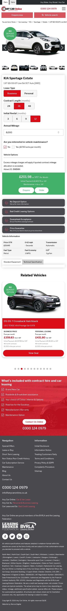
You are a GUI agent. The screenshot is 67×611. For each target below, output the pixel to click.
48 (29, 106)
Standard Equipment (12, 262)
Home (13, 22)
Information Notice (43, 450)
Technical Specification (33, 262)
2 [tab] (18, 369)
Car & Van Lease (23, 499)
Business (12, 93)
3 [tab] (22, 369)
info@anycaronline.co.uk (14, 492)
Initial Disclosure (42, 446)
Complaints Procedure (44, 467)
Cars (5, 2)
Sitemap (38, 471)
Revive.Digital (16, 604)
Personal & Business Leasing (25, 503)
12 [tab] (50, 369)
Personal (28, 93)
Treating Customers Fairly (46, 454)
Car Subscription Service (13, 463)
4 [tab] (25, 369)
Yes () (28, 147)
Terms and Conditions (44, 458)
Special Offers (8, 446)
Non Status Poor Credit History (16, 458)
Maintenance (8, 467)
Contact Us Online (34, 422)
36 (19, 106)
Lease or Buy (8, 450)
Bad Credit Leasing (26, 506)
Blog (4, 471)
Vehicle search (50, 15)
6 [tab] (31, 369)
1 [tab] (15, 369)
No (9, 147)
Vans (13, 2)
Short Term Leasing (10, 454)
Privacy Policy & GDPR (44, 463)
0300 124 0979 (49, 8)
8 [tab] (38, 369)
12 (35, 118)
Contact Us (7, 479)
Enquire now (17, 15)
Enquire (26, 190)
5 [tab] (28, 369)
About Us (6, 475)
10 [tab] (44, 369)
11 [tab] (47, 369)
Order (41, 190)
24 (8, 106)
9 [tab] (41, 369)
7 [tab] (34, 369)
